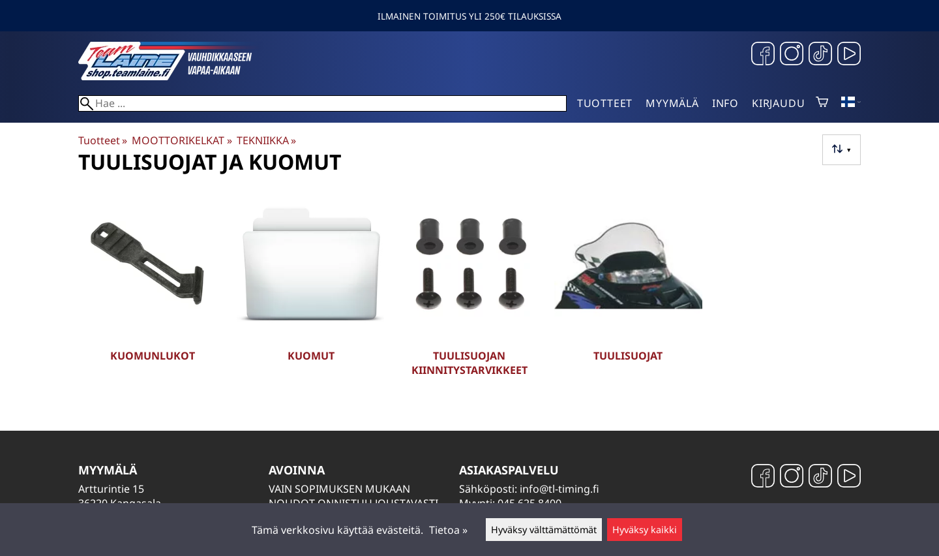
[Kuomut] (311, 292)
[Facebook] (763, 55)
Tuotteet (605, 103)
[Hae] (322, 103)
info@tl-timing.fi (559, 489)
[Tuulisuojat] (628, 292)
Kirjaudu (778, 103)
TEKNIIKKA (266, 140)
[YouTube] (849, 55)
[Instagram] (791, 55)
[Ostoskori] (822, 103)
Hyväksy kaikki (644, 529)
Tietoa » (448, 530)
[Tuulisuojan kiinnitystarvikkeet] (469, 292)
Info (725, 103)
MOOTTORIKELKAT (181, 140)
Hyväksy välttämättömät (544, 529)
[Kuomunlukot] (152, 292)
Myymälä (672, 103)
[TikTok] (820, 55)
